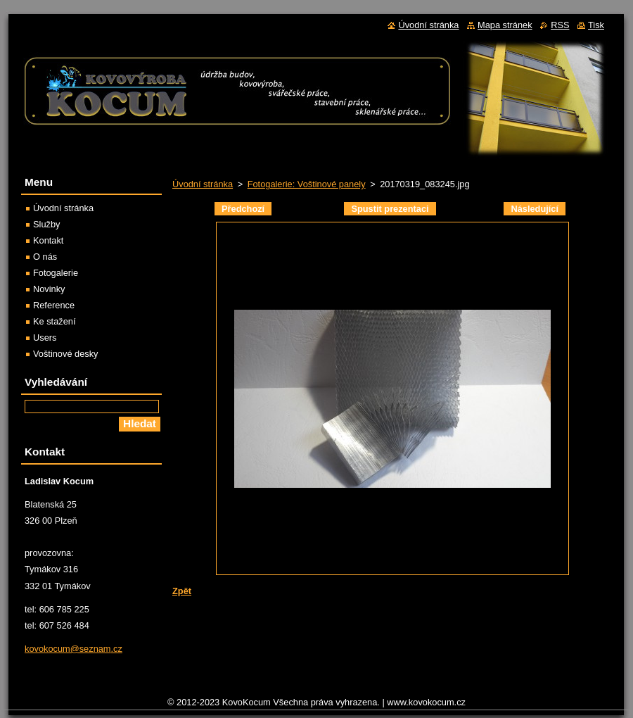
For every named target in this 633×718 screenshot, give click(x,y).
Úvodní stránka (202, 184)
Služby (46, 224)
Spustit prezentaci (389, 208)
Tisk (596, 25)
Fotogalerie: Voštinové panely (307, 184)
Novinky (49, 289)
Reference (54, 305)
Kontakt (48, 240)
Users (44, 337)
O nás (45, 256)
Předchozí (243, 208)
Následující (534, 208)
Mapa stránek (505, 25)
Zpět (181, 591)
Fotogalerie (55, 272)
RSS (560, 25)
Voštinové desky (65, 353)
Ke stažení (54, 321)
